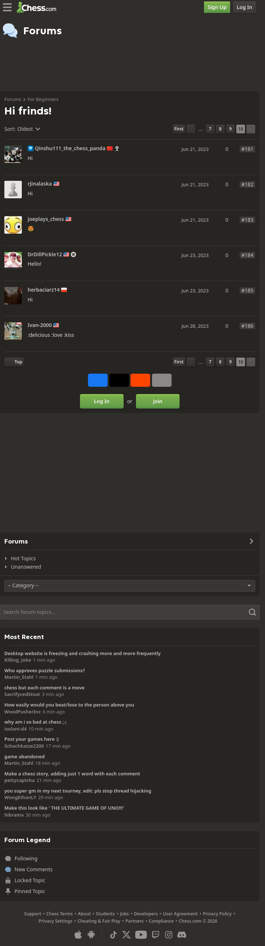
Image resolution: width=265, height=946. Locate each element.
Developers (146, 914)
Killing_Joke (17, 660)
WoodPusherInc (22, 711)
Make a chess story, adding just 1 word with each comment (72, 773)
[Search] (130, 612)
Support (32, 914)
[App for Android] (91, 934)
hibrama (14, 814)
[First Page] (179, 129)
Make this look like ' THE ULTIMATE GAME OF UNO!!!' (64, 808)
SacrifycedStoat (22, 694)
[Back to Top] (14, 362)
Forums (12, 99)
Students (105, 914)
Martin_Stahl (18, 677)
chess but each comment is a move (44, 687)
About (84, 914)
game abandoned (24, 756)
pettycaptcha (19, 780)
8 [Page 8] (220, 129)
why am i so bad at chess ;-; (35, 722)
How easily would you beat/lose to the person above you (69, 704)
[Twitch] (155, 934)
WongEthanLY (20, 797)
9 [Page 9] (230, 129)
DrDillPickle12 (45, 254)
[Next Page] (250, 129)
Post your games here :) (31, 739)
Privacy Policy (217, 914)
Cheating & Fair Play (98, 921)
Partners (134, 921)
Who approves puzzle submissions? (44, 670)
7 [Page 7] (210, 129)
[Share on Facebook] (98, 380)
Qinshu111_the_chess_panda (70, 148)
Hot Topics (23, 558)
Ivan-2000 (40, 325)
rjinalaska (40, 184)
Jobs (124, 914)
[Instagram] (168, 934)
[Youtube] (141, 935)
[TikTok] (113, 934)
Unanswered (26, 566)
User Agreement (180, 914)
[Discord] (181, 934)
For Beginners (43, 99)
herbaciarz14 (44, 290)
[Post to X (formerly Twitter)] (119, 380)
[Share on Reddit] (140, 380)
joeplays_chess (46, 219)
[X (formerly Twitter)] (126, 934)
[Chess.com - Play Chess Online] (38, 7)
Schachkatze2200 (24, 746)
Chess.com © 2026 (198, 921)
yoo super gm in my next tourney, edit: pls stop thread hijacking (77, 790)
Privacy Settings (55, 921)
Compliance (161, 921)
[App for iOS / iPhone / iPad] (78, 934)
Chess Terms (59, 914)
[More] (162, 380)
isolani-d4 (15, 728)
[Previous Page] (190, 129)
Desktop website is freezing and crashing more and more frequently (82, 653)
